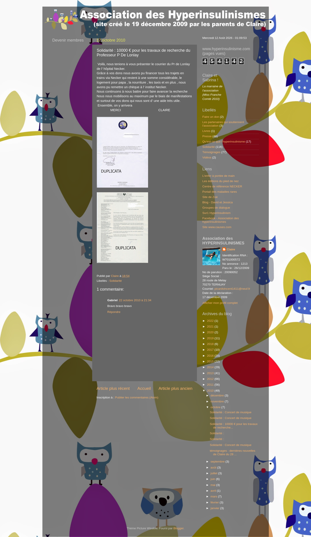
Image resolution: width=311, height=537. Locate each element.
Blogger (179, 528)
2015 (210, 361)
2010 (210, 390)
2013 (210, 373)
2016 (210, 355)
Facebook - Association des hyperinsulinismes (220, 220)
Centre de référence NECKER (222, 186)
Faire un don (210, 116)
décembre (218, 395)
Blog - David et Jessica (217, 202)
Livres (206, 131)
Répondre (113, 312)
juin (213, 479)
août (214, 467)
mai (213, 485)
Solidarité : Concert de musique (230, 412)
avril (214, 490)
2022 (210, 320)
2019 (210, 338)
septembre (218, 461)
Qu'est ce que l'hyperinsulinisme (223, 141)
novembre (218, 401)
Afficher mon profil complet (220, 303)
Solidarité (115, 280)
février (215, 502)
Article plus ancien (175, 388)
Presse (207, 136)
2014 (210, 367)
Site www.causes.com (216, 227)
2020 (210, 332)
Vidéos (207, 157)
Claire (231, 249)
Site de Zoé (210, 197)
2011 (210, 384)
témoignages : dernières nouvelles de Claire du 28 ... (232, 452)
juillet (214, 473)
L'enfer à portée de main (218, 175)
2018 (210, 344)
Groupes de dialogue (216, 207)
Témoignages (211, 152)
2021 (210, 326)
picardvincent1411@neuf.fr (232, 288)
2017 (210, 349)
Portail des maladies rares (219, 191)
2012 (210, 379)
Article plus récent (113, 388)
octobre (216, 407)
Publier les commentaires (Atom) (136, 397)
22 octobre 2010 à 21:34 (135, 300)
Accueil (144, 388)
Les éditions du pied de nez (220, 181)
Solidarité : (217, 433)
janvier (215, 508)
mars (214, 496)
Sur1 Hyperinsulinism (216, 213)
